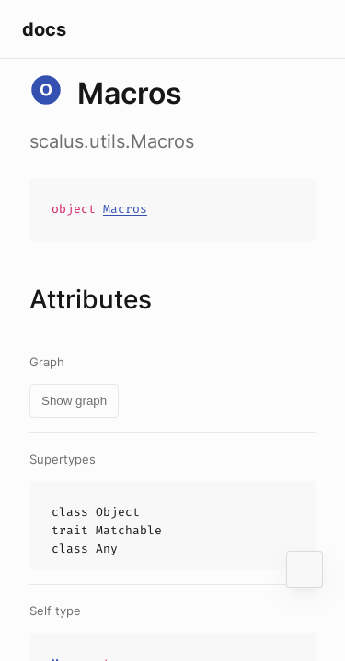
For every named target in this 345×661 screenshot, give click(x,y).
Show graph (74, 401)
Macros (125, 209)
